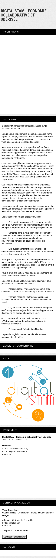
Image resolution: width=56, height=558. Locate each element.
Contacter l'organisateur (14, 537)
